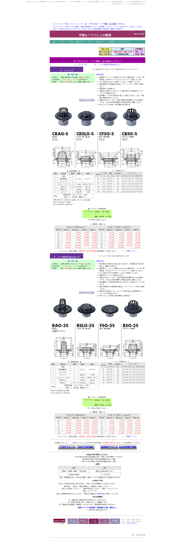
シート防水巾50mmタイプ (110, 65)
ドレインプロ (57, 24)
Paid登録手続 (99, 494)
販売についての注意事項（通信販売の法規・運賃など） (97, 507)
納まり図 (89, 100)
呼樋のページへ (131, 251)
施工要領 (81, 100)
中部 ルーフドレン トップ (74, 24)
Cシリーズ (82, 65)
